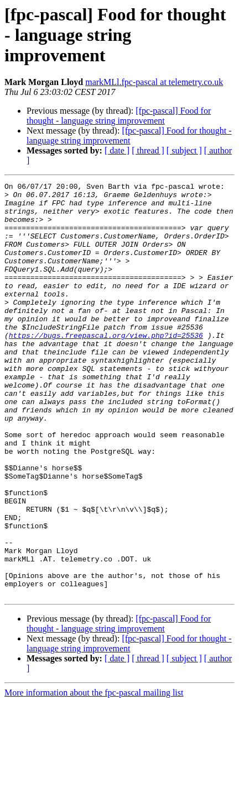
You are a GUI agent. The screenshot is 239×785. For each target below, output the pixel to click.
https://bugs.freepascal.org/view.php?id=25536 (106, 367)
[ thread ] (148, 150)
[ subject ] (184, 150)
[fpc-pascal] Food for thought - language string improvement (119, 115)
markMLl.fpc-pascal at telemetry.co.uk (154, 82)
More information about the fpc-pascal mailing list (93, 775)
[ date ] (117, 150)
